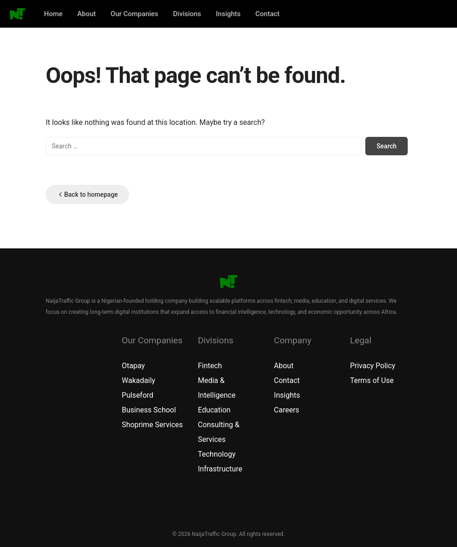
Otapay (133, 365)
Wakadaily (138, 380)
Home (53, 14)
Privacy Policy (373, 365)
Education (214, 410)
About (86, 14)
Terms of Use (372, 380)
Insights (228, 14)
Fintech (210, 365)
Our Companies (134, 14)
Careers (286, 410)
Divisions (187, 14)
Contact (267, 14)
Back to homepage (87, 194)
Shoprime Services (152, 424)
